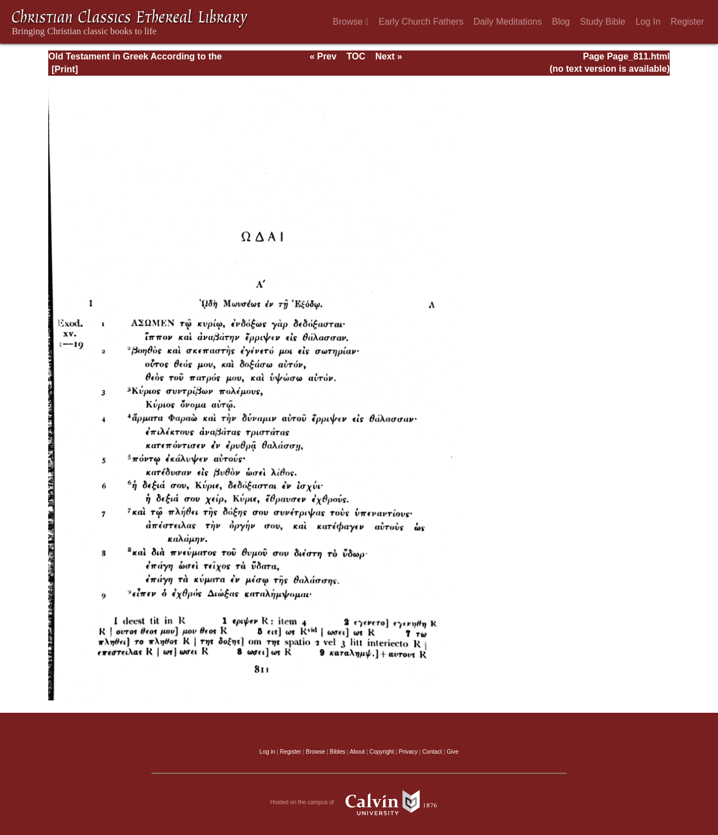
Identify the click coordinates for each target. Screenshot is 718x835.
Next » (388, 56)
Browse (351, 21)
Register (687, 21)
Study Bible (602, 21)
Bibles (338, 752)
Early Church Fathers (421, 21)
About (357, 752)
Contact (432, 752)
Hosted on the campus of (359, 802)
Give (452, 752)
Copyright (382, 752)
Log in (267, 752)
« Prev (323, 56)
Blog (561, 21)
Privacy (408, 752)
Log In (648, 21)
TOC (356, 56)
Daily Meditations (507, 21)
